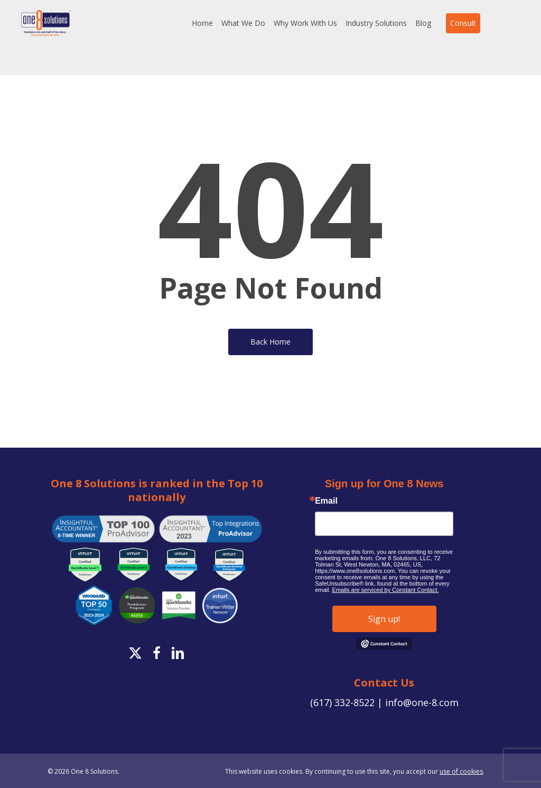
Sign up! (384, 619)
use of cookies (461, 771)
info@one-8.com (422, 702)
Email (326, 501)
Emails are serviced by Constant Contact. (385, 590)
